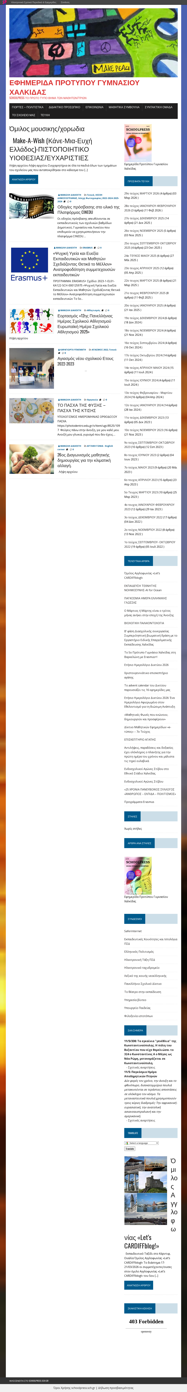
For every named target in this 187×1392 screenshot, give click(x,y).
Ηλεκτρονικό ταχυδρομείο (142, 968)
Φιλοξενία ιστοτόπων (138, 1016)
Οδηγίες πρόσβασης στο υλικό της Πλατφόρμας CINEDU (88, 209)
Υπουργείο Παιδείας (137, 1008)
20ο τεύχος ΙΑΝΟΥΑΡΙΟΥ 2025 (143, 305)
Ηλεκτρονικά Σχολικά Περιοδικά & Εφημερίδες (33, 2)
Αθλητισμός (93, 310)
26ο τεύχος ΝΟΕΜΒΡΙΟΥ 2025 (143, 231)
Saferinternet (133, 931)
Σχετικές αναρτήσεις (141, 1067)
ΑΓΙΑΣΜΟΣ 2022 (100, 349)
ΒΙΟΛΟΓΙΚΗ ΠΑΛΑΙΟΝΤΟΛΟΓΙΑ (144, 623)
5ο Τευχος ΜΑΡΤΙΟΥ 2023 (141, 492)
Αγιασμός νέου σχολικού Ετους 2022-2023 (85, 361)
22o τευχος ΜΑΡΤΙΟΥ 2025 (141, 280)
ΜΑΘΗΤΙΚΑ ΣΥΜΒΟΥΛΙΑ (124, 107)
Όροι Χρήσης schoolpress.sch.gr (74, 1388)
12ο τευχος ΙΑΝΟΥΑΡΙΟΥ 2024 (143, 405)
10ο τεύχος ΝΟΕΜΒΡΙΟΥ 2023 (143, 430)
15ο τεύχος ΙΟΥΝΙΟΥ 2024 (141, 380)
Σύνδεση (65, 2)
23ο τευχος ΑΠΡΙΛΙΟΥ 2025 (141, 268)
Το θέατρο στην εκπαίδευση (142, 992)
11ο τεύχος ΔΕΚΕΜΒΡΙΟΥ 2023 (144, 417)
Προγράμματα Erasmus (139, 802)
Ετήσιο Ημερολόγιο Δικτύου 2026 (146, 665)
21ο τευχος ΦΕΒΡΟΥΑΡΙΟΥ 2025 (145, 293)
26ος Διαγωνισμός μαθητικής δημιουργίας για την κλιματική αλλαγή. (84, 459)
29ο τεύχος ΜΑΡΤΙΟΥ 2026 (141, 193)
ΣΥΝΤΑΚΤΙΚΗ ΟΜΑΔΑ (158, 107)
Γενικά (90, 194)
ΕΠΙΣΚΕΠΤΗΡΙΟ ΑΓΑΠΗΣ (140, 739)
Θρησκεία (92, 399)
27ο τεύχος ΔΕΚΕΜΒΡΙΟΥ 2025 (144, 218)
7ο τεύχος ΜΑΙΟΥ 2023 (139, 467)
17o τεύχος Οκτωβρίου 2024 (143, 355)
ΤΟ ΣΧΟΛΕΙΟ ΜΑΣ (23, 115)
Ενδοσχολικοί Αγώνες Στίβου (143, 781)
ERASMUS (87, 247)
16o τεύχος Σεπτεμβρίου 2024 (144, 343)
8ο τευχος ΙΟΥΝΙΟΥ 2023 (140, 455)
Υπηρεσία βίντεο (135, 1000)
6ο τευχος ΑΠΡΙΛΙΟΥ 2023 (141, 480)
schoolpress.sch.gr (38, 1380)
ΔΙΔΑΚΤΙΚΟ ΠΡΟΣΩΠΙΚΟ (64, 107)
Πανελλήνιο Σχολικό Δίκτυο (143, 984)
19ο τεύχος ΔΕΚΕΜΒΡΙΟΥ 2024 (144, 318)
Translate (130, 1148)
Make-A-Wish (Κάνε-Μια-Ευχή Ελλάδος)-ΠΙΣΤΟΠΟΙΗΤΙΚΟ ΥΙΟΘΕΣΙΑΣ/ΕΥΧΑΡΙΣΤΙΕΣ (50, 148)
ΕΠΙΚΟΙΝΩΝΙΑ (94, 107)
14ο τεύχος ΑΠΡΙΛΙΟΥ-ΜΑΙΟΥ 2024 (146, 368)
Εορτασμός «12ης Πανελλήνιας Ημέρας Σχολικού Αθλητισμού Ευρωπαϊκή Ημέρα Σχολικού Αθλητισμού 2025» (85, 323)
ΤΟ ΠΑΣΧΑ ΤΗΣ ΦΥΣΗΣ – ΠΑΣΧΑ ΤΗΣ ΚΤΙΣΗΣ (81, 407)
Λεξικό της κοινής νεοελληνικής (145, 976)
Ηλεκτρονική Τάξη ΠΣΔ (139, 960)
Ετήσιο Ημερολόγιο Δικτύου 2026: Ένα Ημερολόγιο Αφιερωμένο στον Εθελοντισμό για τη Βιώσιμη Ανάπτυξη (149, 702)
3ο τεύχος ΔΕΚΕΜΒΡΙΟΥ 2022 (143, 517)
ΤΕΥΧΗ (45, 115)
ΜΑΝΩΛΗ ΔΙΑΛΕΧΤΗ (70, 194)
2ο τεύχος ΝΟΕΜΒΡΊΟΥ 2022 (143, 530)
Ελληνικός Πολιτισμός (139, 952)
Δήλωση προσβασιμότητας (116, 1388)
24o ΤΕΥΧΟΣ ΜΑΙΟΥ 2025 (140, 256)
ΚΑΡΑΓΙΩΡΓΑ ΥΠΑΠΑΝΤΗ (73, 349)
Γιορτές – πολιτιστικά (27, 107)
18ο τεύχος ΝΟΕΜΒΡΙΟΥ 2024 (143, 330)
